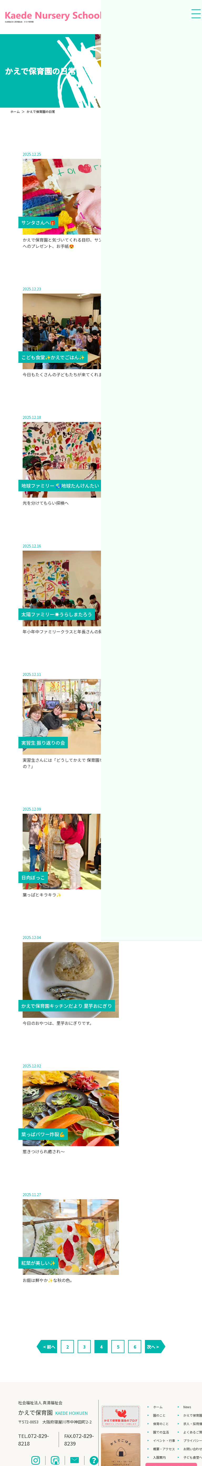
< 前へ (49, 1347)
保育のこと (161, 1423)
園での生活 (161, 1432)
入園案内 (159, 1457)
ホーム (158, 1407)
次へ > (153, 1347)
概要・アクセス (164, 1449)
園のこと (159, 1415)
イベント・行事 (164, 1440)
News (187, 1407)
